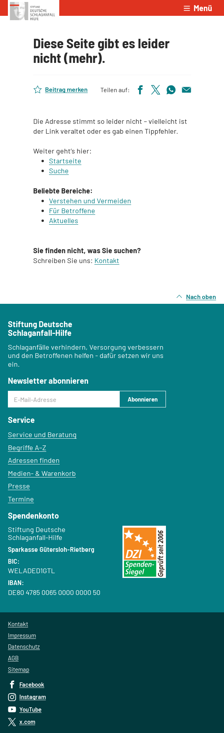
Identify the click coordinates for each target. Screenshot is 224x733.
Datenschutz (24, 646)
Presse (19, 485)
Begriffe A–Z (27, 447)
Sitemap (18, 669)
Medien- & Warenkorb (42, 473)
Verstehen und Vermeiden (90, 200)
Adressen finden (34, 460)
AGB (13, 657)
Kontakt (106, 260)
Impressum (22, 635)
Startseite (65, 160)
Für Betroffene (72, 210)
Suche (59, 170)
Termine (21, 498)
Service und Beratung (42, 434)
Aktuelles (63, 220)
